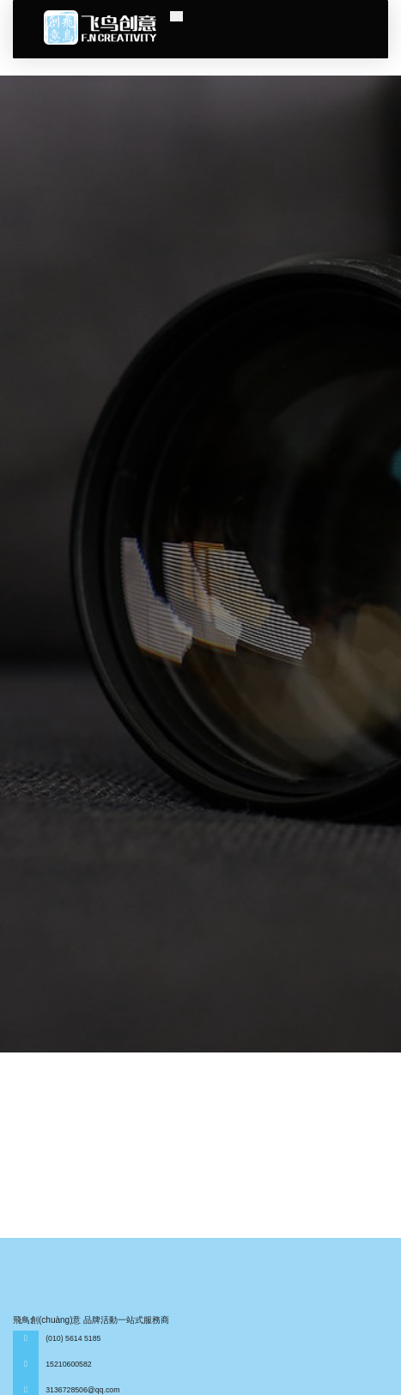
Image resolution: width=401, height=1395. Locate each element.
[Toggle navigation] (176, 16)
